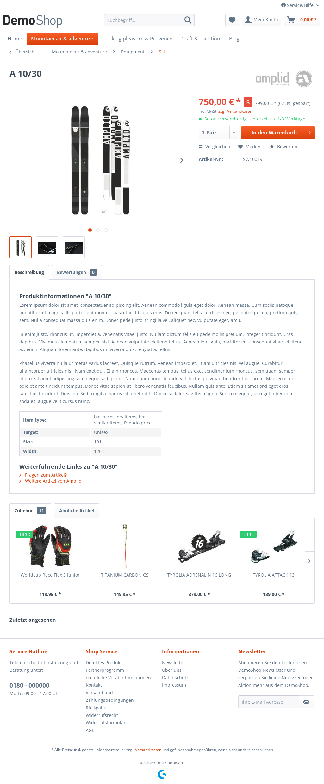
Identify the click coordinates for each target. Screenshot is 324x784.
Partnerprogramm (105, 670)
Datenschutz (175, 678)
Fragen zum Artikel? (43, 475)
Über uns (172, 670)
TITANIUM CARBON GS (125, 575)
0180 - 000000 (29, 685)
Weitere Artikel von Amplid (50, 481)
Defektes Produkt (104, 662)
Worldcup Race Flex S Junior (50, 575)
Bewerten (283, 147)
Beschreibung (29, 272)
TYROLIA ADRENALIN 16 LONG (199, 575)
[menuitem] (149, 20)
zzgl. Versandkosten (235, 111)
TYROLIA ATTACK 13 (274, 575)
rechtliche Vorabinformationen (118, 678)
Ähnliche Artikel (76, 511)
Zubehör (30, 511)
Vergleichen (214, 147)
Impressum (174, 685)
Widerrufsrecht (102, 715)
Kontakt (94, 685)
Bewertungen (77, 272)
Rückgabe (96, 708)
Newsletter (173, 662)
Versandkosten (148, 749)
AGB (90, 730)
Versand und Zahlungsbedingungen (110, 696)
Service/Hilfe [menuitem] (298, 5)
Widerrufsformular (106, 722)
